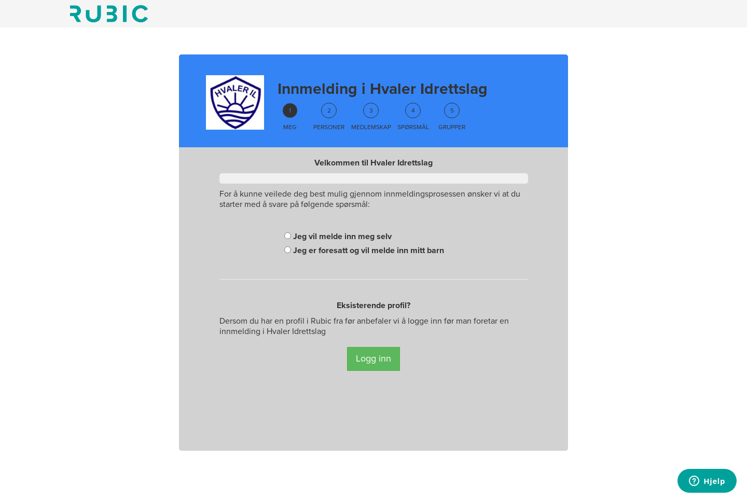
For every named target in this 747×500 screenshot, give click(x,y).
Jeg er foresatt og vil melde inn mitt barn (364, 250)
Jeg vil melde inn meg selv (338, 236)
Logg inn (373, 358)
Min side (109, 13)
